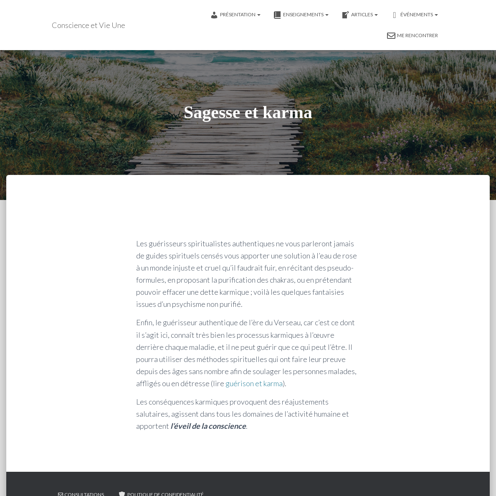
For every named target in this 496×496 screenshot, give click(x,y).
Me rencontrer (412, 36)
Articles (359, 15)
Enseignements (301, 15)
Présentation (235, 15)
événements (414, 15)
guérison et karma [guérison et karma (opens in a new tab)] (254, 383)
